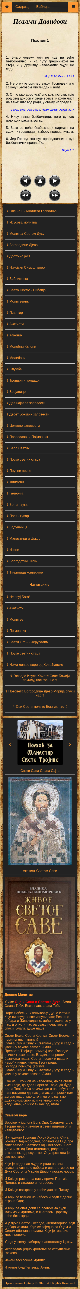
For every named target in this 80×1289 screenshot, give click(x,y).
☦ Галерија (14, 493)
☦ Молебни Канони (21, 346)
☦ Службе (14, 369)
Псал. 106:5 (50, 109)
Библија (42, 7)
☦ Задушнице (17, 527)
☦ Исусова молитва (21, 222)
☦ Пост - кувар (17, 516)
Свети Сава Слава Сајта (40, 771)
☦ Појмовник (16, 631)
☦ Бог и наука (17, 504)
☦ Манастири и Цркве (23, 538)
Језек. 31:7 (66, 109)
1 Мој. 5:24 (49, 76)
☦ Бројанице (16, 392)
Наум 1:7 (68, 150)
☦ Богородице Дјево (22, 245)
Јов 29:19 (33, 109)
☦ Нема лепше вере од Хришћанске (34, 664)
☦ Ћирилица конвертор (24, 572)
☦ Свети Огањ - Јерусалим (27, 642)
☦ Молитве (14, 619)
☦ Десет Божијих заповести (27, 414)
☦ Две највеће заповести (25, 403)
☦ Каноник (14, 335)
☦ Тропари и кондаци (23, 380)
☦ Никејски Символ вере (25, 267)
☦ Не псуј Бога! (18, 597)
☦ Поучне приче (18, 471)
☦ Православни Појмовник (27, 437)
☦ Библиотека (17, 279)
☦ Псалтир (14, 312)
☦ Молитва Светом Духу (25, 233)
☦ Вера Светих (18, 448)
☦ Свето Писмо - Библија (26, 290)
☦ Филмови (15, 482)
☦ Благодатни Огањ (21, 561)
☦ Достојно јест (18, 256)
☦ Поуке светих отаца (23, 459)
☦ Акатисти (15, 324)
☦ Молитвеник (17, 301)
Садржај (22, 7)
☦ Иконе (12, 550)
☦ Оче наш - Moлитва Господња (31, 211)
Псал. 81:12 (66, 76)
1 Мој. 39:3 (18, 109)
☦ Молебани (16, 358)
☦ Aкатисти (15, 608)
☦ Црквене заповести (23, 425)
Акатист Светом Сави (40, 871)
